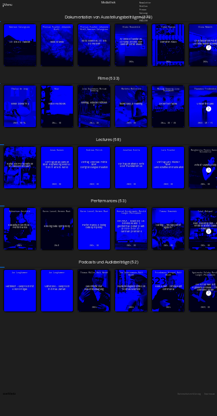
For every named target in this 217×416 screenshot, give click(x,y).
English (143, 20)
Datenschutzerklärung (189, 394)
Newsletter (145, 2)
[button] (208, 47)
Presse (142, 10)
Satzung (143, 13)
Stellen (143, 6)
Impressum (209, 394)
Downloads (144, 17)
